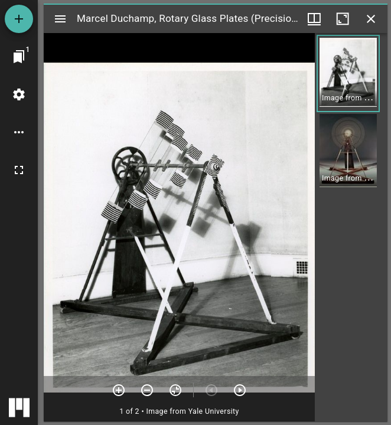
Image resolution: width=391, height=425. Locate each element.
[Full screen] (19, 170)
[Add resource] (19, 19)
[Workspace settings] (19, 94)
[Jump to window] (19, 56)
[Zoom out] (147, 390)
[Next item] (240, 390)
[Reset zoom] (175, 390)
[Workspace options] (19, 132)
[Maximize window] (342, 19)
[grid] (351, 227)
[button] (348, 73)
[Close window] (371, 19)
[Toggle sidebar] (60, 19)
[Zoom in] (119, 390)
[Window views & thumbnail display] (314, 19)
